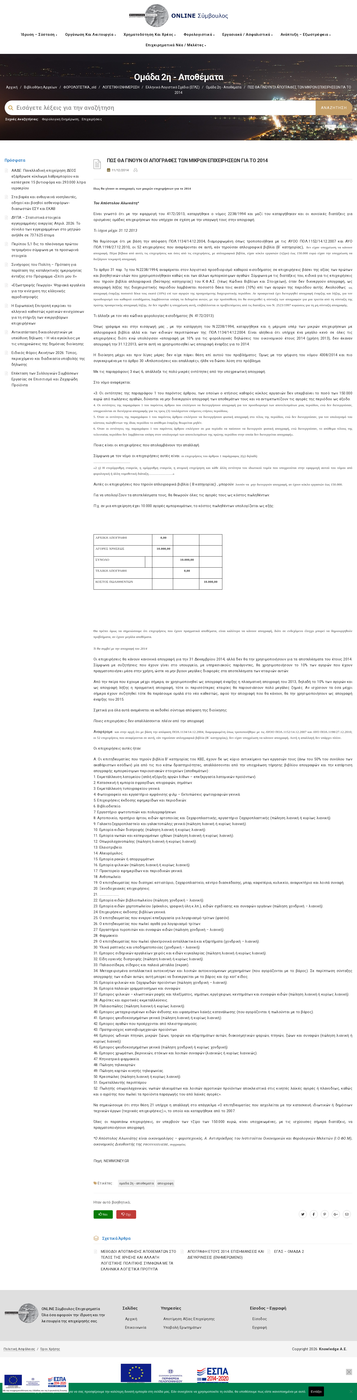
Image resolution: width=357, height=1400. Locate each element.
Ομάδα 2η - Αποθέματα (223, 87)
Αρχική (12, 87)
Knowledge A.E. (333, 1349)
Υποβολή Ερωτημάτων (182, 1327)
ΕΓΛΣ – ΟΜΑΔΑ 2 (289, 1251)
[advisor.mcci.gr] (346, 1214)
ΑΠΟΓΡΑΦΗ (165, 1183)
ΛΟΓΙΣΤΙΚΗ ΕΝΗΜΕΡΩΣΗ (121, 87)
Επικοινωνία (135, 1327)
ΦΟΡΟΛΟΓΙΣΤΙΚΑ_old (79, 87)
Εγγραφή (259, 1327)
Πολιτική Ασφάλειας (19, 1349)
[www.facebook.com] (313, 1214)
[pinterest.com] (324, 1214)
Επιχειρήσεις (92, 119)
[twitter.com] (302, 1214)
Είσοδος (259, 1319)
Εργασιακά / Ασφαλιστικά (247, 34)
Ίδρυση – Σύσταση (39, 34)
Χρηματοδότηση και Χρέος (150, 34)
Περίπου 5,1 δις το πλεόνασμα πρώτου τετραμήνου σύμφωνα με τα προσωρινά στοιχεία (45, 250)
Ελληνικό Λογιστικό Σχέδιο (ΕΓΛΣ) (173, 87)
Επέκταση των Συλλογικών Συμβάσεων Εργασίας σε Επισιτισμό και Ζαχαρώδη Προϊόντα (45, 379)
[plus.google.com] (335, 1214)
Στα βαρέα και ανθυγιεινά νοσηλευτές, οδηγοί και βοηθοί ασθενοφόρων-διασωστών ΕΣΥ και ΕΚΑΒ (44, 203)
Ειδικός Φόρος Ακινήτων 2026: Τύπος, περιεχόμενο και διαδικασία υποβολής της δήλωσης (48, 359)
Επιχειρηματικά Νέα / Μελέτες (176, 45)
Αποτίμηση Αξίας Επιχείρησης (189, 1319)
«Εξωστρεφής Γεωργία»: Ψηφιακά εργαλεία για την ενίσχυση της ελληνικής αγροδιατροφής (48, 291)
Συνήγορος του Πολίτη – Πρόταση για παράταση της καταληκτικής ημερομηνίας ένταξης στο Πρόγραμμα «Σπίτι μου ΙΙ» (47, 270)
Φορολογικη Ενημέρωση (60, 119)
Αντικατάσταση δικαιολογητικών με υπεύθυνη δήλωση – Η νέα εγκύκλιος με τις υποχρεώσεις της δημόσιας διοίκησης (48, 338)
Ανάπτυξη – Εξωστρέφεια (306, 34)
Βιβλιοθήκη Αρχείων (40, 87)
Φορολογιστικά (199, 34)
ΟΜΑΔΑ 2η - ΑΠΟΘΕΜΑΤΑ (136, 1183)
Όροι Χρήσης (50, 1349)
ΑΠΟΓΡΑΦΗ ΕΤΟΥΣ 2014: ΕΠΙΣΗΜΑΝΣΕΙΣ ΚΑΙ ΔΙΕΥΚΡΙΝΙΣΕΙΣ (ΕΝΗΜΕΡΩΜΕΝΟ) (226, 1254)
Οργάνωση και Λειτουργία (90, 34)
